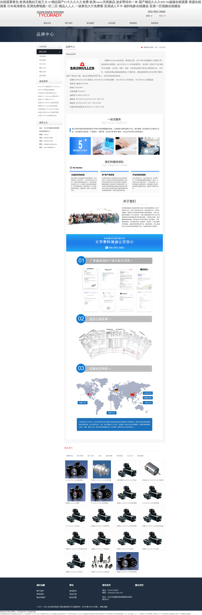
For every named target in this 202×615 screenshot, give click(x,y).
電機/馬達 (69, 456)
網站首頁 (47, 23)
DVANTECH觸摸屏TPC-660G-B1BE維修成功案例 (54, 86)
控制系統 (120, 456)
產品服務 (90, 23)
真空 (100, 456)
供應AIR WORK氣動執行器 (47, 115)
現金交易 (73, 594)
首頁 (156, 47)
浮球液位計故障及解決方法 (47, 93)
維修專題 (154, 23)
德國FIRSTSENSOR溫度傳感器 (48, 103)
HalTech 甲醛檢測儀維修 (46, 90)
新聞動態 (133, 23)
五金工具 (130, 456)
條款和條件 (41, 597)
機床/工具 (42, 68)
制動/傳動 (42, 76)
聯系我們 (40, 594)
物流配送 (73, 591)
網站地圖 (103, 607)
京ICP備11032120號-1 (90, 607)
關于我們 (68, 23)
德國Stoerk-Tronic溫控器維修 (47, 106)
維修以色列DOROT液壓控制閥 (48, 112)
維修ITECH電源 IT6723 (46, 99)
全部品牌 (111, 23)
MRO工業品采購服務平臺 (50, 14)
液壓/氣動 (42, 56)
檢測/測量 (42, 60)
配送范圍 (73, 597)
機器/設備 (42, 72)
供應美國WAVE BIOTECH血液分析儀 (50, 109)
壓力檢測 (80, 456)
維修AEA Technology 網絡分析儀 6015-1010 (52, 96)
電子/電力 (42, 64)
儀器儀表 (140, 456)
